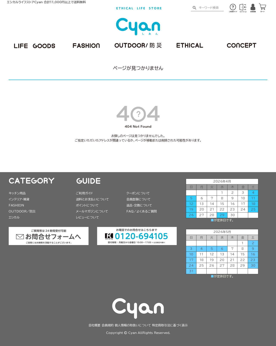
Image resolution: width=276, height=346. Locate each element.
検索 (194, 8)
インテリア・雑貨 (19, 199)
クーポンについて (138, 193)
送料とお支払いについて (92, 199)
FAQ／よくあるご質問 (141, 211)
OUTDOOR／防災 (22, 211)
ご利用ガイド (84, 193)
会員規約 (108, 325)
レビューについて (87, 217)
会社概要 (94, 325)
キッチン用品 (17, 193)
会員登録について (138, 199)
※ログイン (242, 8)
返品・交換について (139, 205)
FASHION (16, 205)
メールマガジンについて (92, 211)
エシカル (14, 217)
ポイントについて (87, 205)
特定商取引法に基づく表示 (170, 325)
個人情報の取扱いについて (133, 325)
